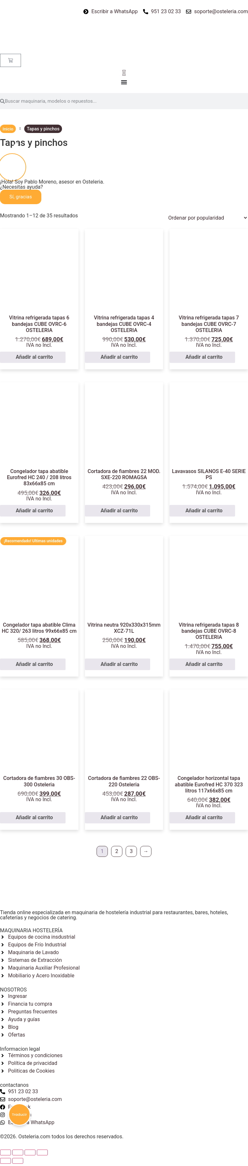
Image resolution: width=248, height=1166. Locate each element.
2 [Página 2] (116, 853)
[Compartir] (17, 1155)
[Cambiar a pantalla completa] (30, 1155)
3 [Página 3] (131, 853)
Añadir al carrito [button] (34, 359)
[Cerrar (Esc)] (5, 1155)
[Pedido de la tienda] (205, 220)
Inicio (8, 129)
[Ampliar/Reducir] (42, 1155)
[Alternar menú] (124, 83)
